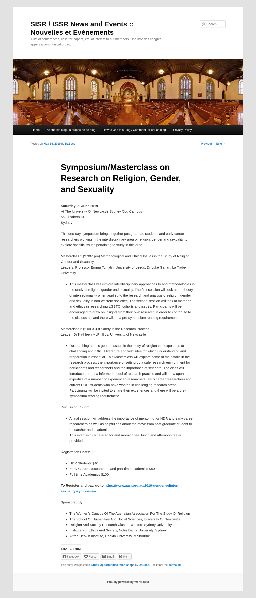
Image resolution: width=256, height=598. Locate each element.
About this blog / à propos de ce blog (71, 130)
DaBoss (70, 143)
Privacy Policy (182, 130)
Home (36, 130)
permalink (174, 565)
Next (220, 143)
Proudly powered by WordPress (128, 582)
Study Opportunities (104, 565)
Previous (205, 143)
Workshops (126, 565)
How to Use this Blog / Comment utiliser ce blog (134, 130)
